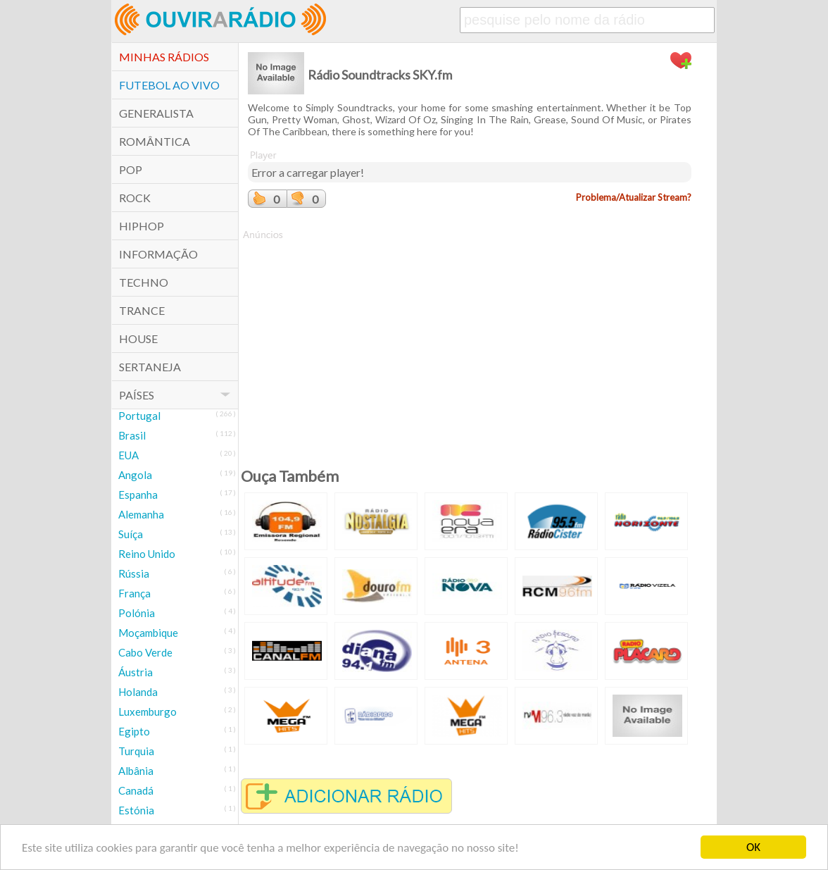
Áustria (135, 672)
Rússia (133, 573)
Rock (135, 197)
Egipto (134, 731)
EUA (128, 455)
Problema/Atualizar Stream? (633, 197)
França (134, 593)
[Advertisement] (469, 340)
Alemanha (141, 514)
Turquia (136, 751)
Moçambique (148, 632)
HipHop (141, 225)
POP (130, 169)
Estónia (136, 810)
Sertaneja (150, 366)
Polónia (136, 613)
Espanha (138, 494)
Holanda (138, 691)
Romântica (154, 141)
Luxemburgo (147, 711)
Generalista (156, 113)
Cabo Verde (145, 652)
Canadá (135, 790)
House (138, 338)
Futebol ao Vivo (169, 85)
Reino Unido (146, 553)
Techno (143, 282)
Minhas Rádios (164, 56)
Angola (135, 474)
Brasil (132, 435)
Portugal (139, 415)
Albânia (135, 770)
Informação (158, 254)
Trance (142, 310)
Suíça (130, 534)
